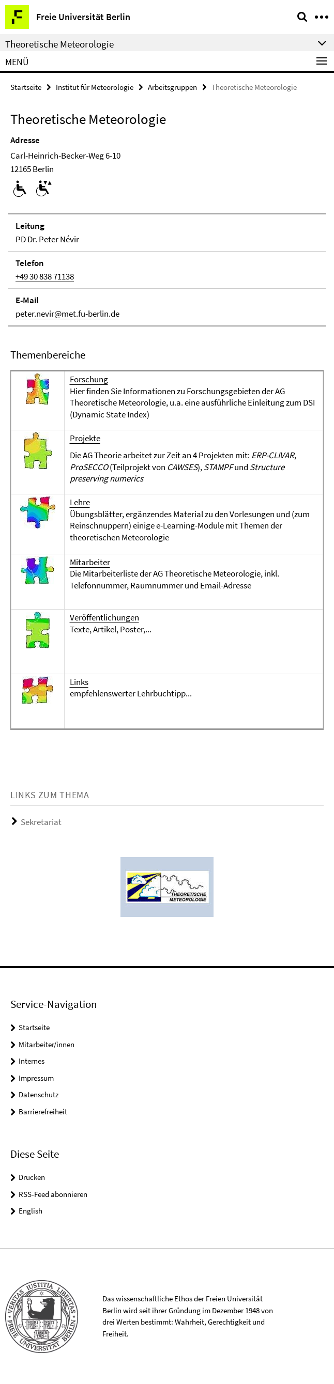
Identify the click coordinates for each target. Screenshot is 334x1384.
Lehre (80, 502)
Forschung (89, 379)
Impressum (36, 1078)
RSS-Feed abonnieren (53, 1194)
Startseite (25, 87)
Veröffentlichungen (104, 617)
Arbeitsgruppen (172, 87)
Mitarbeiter (90, 562)
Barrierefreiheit (43, 1111)
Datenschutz (38, 1094)
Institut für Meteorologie (94, 87)
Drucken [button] (32, 1177)
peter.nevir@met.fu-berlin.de (67, 313)
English (30, 1211)
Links (79, 682)
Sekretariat (41, 822)
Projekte (85, 438)
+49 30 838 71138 (45, 276)
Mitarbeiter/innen (46, 1044)
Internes (31, 1061)
